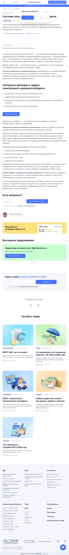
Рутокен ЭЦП (28, 481)
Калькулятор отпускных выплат (11, 526)
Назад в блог (8, 13)
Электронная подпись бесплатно (33, 474)
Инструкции (28, 522)
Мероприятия (28, 517)
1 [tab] (30, 263)
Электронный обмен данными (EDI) (12, 481)
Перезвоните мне (57, 2)
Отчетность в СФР (52, 477)
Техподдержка (53, 504)
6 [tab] (38, 263)
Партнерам (51, 512)
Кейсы (26, 520)
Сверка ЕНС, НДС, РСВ (53, 485)
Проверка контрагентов (9, 529)
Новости (27, 512)
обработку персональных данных (26, 206)
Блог (10, 8)
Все (64, 241)
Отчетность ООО (51, 487)
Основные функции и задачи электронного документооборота (19, 48)
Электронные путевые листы (10, 493)
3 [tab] (33, 263)
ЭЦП (26, 471)
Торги (27, 504)
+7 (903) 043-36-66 (34, 2)
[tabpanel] (34, 253)
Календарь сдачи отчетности (54, 479)
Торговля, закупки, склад (9, 513)
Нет (41, 18)
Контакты (51, 516)
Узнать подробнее (16, 256)
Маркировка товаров (8, 516)
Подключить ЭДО (11, 114)
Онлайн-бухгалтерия (8, 524)
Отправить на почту (33, 34)
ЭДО (4, 471)
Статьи (26, 514)
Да (28, 18)
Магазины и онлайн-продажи (10, 508)
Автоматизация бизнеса (12, 504)
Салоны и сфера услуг (8, 518)
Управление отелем (8, 521)
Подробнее (38, 553)
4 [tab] (35, 263)
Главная (5, 8)
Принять (45, 553)
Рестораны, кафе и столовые (10, 510)
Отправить (46, 282)
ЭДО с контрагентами (8, 478)
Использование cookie (45, 541)
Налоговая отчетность (52, 474)
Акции (49, 508)
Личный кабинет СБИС (56, 520)
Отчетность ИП (51, 482)
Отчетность (51, 471)
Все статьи (7, 317)
